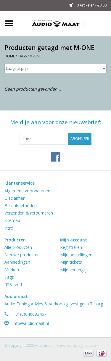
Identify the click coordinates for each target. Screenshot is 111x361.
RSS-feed (13, 284)
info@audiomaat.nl (31, 323)
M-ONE (35, 56)
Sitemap (12, 220)
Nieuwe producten (22, 254)
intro (8, 228)
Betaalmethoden (20, 205)
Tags (22, 56)
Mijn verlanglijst (75, 270)
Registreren (71, 247)
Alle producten (18, 247)
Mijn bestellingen (76, 254)
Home (9, 56)
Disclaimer (14, 198)
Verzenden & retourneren (28, 213)
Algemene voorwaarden (27, 191)
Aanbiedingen (17, 262)
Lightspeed (87, 345)
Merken (11, 270)
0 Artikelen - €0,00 (88, 5)
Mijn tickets (71, 262)
